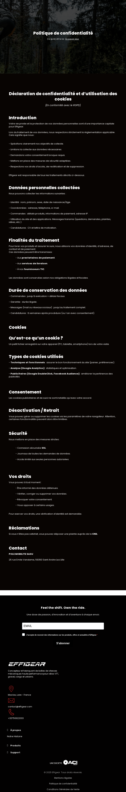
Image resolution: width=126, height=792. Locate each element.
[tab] (63, 730)
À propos (15, 730)
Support (15, 752)
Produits (15, 745)
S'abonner (63, 643)
